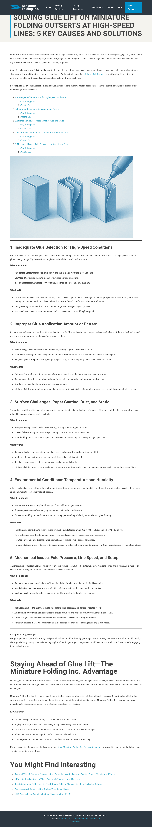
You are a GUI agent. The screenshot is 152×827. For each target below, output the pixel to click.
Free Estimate (132, 7)
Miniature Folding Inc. (93, 74)
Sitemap (76, 822)
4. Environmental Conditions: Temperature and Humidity (41, 132)
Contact (110, 7)
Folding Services (59, 7)
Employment (97, 7)
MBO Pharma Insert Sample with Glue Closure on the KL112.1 (43, 794)
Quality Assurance (78, 7)
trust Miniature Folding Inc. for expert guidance (80, 747)
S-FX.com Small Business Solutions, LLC (79, 819)
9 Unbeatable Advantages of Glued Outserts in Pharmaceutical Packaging (48, 779)
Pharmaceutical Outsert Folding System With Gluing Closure (42, 789)
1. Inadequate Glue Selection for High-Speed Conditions (40, 97)
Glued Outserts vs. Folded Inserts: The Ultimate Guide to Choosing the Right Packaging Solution (58, 784)
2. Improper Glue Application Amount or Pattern (37, 109)
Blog (120, 7)
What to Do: (25, 105)
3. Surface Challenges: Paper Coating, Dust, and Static (39, 120)
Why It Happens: (27, 101)
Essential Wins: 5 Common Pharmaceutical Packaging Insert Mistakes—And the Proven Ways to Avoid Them (64, 774)
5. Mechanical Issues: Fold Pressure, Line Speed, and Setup (42, 144)
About (49, 7)
